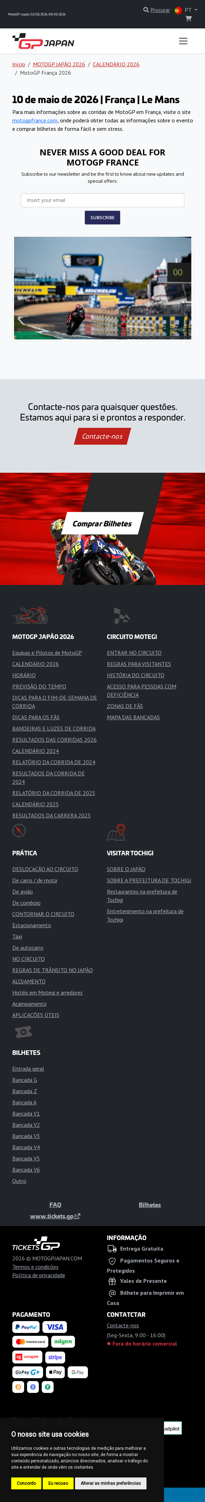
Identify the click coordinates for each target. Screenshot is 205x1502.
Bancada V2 (26, 1124)
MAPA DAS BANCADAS (133, 717)
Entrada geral (28, 1068)
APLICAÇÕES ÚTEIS (35, 1014)
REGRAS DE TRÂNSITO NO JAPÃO (52, 970)
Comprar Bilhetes (102, 523)
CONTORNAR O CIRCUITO (43, 913)
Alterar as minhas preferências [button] (111, 1483)
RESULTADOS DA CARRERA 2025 (51, 815)
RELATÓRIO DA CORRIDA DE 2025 (53, 792)
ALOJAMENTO (29, 981)
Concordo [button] (26, 1483)
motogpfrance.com (34, 120)
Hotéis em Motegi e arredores (47, 992)
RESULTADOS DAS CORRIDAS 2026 (54, 739)
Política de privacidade (38, 1275)
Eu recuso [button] (58, 1483)
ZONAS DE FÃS (125, 705)
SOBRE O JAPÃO (126, 869)
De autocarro (27, 947)
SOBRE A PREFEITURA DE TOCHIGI (149, 880)
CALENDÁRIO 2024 (35, 750)
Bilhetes (150, 1204)
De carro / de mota (34, 880)
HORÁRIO (24, 675)
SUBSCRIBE (102, 217)
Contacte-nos (102, 436)
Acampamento (29, 1003)
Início (18, 64)
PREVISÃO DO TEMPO (39, 686)
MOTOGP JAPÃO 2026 (59, 64)
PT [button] (183, 10)
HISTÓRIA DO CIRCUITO (135, 675)
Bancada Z (24, 1090)
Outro (19, 1180)
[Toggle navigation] (183, 41)
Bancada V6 (26, 1169)
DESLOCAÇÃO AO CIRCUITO (45, 869)
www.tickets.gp (55, 1216)
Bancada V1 (26, 1113)
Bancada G (24, 1079)
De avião (22, 891)
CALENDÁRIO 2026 (116, 64)
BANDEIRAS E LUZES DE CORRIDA (54, 728)
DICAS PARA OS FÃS (36, 717)
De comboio (26, 902)
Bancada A (24, 1102)
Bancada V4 (26, 1147)
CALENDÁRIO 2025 (35, 804)
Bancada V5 (26, 1158)
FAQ (55, 1204)
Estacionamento (31, 925)
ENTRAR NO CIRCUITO (134, 652)
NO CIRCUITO (28, 958)
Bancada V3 (26, 1135)
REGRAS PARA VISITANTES (139, 663)
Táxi (17, 936)
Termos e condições (35, 1266)
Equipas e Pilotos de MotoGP (47, 652)
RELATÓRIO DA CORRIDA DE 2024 (53, 762)
